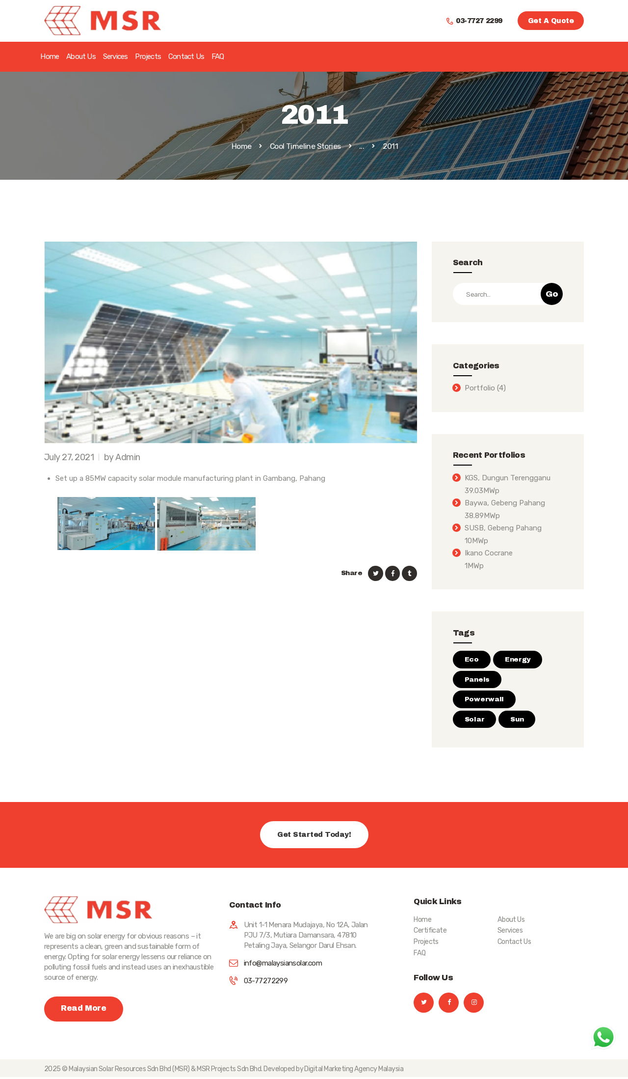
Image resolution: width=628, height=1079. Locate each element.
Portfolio (480, 388)
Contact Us (514, 942)
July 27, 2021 (69, 457)
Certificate (430, 930)
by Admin (122, 457)
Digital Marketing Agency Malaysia (354, 1071)
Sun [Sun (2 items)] (516, 719)
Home (242, 146)
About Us (511, 919)
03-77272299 (266, 980)
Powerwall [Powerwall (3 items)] (484, 699)
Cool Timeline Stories (305, 146)
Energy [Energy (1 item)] (517, 659)
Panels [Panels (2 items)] (477, 679)
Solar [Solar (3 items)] (475, 719)
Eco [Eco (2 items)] (472, 659)
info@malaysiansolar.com (283, 963)
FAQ (419, 953)
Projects (426, 942)
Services (510, 930)
